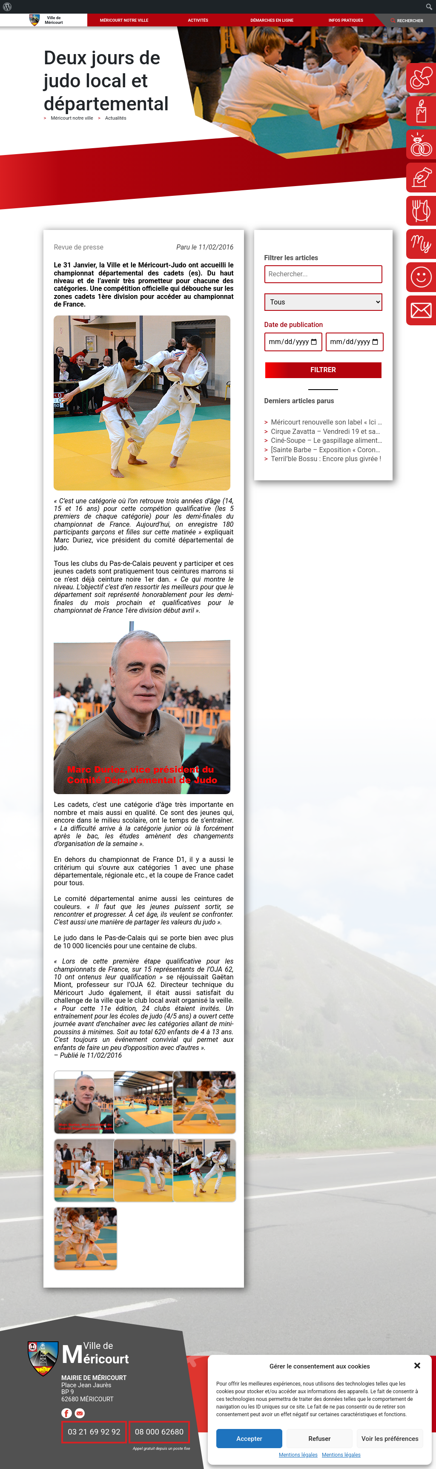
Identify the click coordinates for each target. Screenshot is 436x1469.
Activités (198, 20)
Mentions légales (298, 1455)
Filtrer (323, 370)
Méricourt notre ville (124, 20)
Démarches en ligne (271, 20)
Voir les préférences (390, 1439)
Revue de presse (78, 247)
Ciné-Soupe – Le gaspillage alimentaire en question (348, 440)
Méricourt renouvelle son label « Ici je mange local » (349, 422)
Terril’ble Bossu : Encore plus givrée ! (326, 459)
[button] (418, 1366)
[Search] (413, 20)
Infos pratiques (346, 20)
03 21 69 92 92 (94, 1432)
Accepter (249, 1439)
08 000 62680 (159, 1432)
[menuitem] (7, 7)
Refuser (319, 1439)
